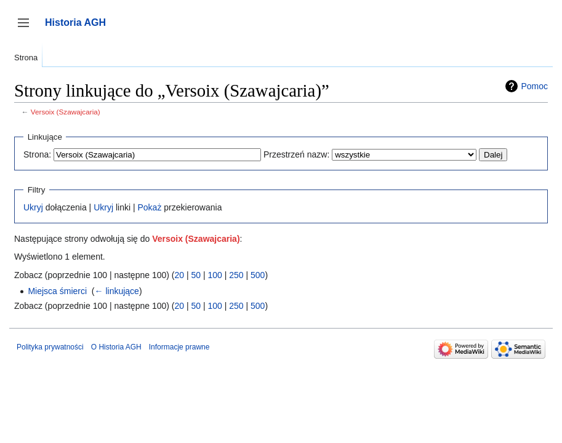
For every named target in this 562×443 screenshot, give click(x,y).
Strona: (37, 154)
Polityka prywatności (50, 347)
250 (236, 275)
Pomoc (534, 86)
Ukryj (33, 207)
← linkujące (117, 291)
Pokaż (149, 207)
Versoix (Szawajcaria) (65, 112)
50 (196, 275)
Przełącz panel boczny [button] (27, 28)
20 (179, 275)
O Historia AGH (116, 347)
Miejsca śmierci (57, 291)
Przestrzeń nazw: (296, 154)
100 (214, 275)
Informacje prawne (179, 347)
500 (258, 275)
